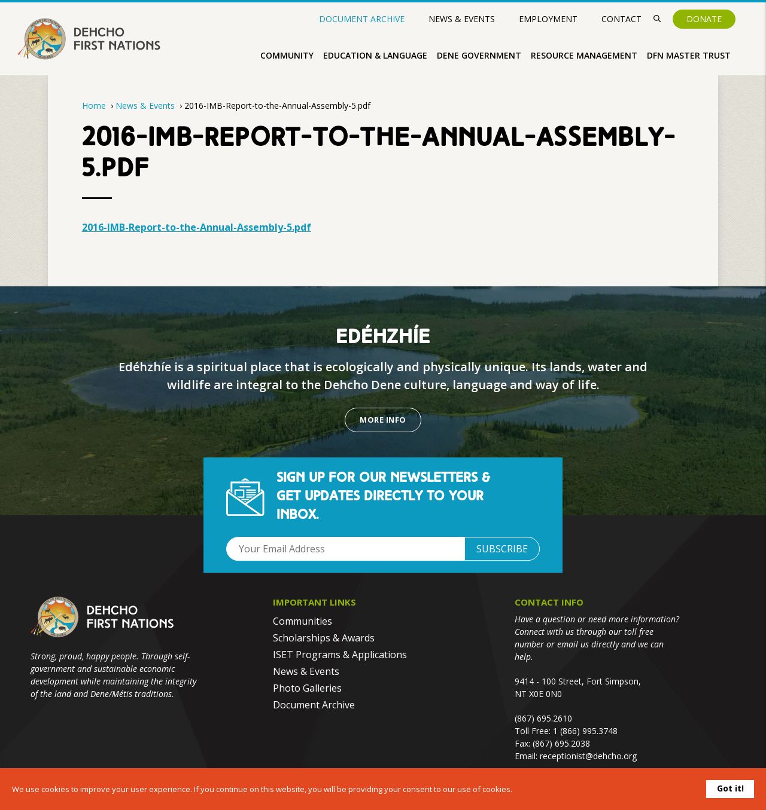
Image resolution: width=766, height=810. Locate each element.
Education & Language (375, 55)
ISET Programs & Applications (340, 654)
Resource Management (584, 55)
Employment (548, 19)
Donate (704, 19)
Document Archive (362, 19)
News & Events (461, 19)
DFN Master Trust (689, 55)
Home (94, 105)
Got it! (730, 788)
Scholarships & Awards (324, 637)
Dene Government (479, 55)
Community (287, 55)
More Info (383, 419)
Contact (621, 19)
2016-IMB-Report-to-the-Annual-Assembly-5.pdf (196, 227)
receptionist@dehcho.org (588, 756)
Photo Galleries (307, 688)
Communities (302, 621)
